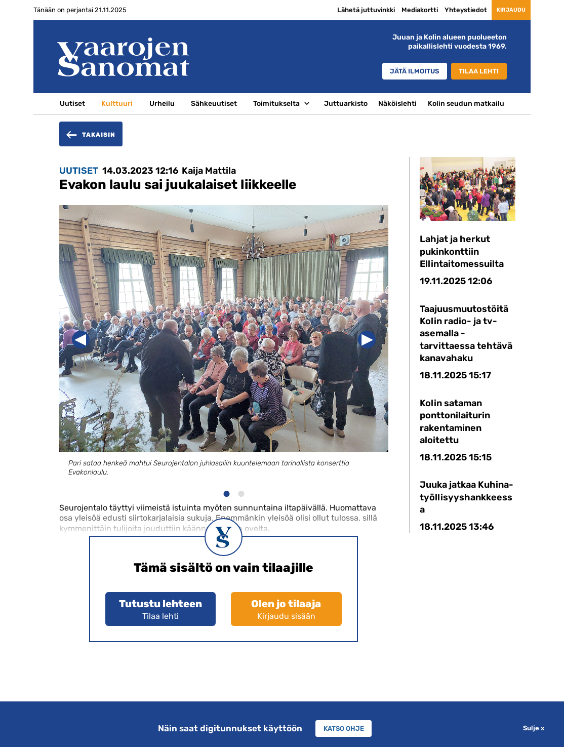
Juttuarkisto (346, 103)
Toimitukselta (276, 103)
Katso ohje (343, 728)
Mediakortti (405, 10)
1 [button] (226, 492)
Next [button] (367, 339)
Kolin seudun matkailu (466, 103)
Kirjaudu (504, 10)
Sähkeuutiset (214, 103)
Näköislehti (397, 103)
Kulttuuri (117, 103)
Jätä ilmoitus (404, 71)
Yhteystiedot (451, 10)
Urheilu (162, 103)
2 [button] (241, 492)
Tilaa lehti (477, 71)
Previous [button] (81, 339)
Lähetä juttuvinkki (351, 10)
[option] (223, 350)
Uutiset (72, 103)
